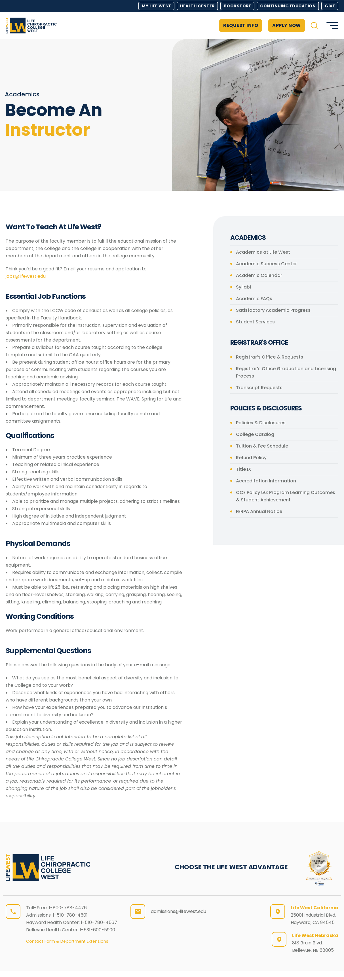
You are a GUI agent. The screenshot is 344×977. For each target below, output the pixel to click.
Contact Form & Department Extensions (67, 941)
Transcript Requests (259, 387)
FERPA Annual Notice (259, 511)
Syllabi (243, 287)
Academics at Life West (263, 252)
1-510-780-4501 (70, 915)
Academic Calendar (259, 275)
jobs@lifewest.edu (26, 276)
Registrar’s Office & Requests (269, 357)
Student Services (255, 322)
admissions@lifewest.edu (178, 911)
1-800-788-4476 (68, 907)
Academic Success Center (266, 263)
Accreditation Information (266, 481)
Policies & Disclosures (261, 422)
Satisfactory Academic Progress (273, 310)
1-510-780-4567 (99, 922)
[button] (314, 25)
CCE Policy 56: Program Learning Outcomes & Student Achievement (285, 496)
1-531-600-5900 (97, 930)
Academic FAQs (254, 298)
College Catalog (255, 434)
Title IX (243, 469)
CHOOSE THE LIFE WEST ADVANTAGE (231, 867)
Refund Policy (251, 457)
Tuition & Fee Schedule (262, 446)
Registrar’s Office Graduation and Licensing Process (286, 372)
